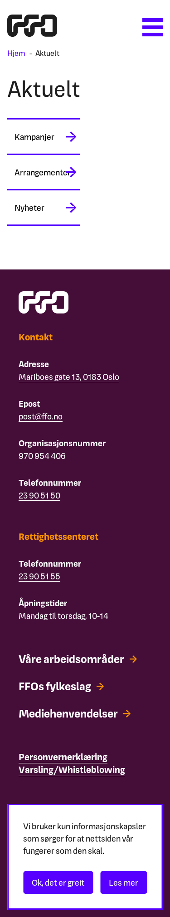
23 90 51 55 (39, 576)
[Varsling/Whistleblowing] (72, 769)
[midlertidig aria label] (43, 137)
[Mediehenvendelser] (75, 713)
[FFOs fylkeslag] (61, 686)
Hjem (16, 53)
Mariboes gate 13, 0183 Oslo (69, 376)
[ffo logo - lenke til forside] (32, 33)
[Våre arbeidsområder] (78, 659)
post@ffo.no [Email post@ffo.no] (41, 416)
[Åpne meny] (152, 27)
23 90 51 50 (39, 495)
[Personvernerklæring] (63, 757)
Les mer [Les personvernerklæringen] (123, 882)
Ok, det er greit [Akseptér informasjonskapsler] (58, 882)
